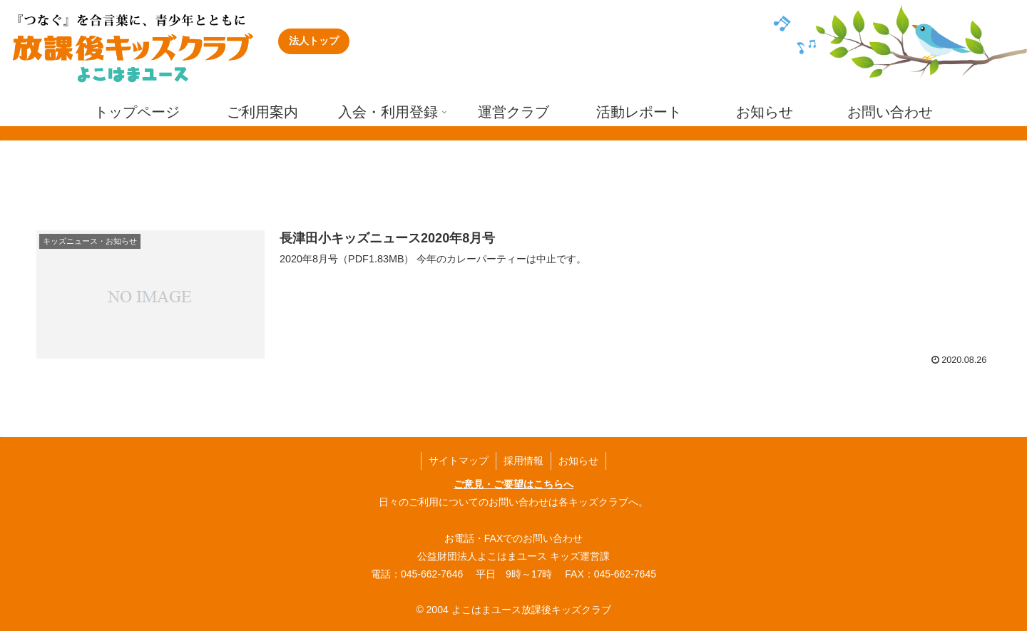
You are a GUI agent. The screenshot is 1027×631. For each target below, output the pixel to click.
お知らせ (578, 460)
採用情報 (523, 460)
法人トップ (314, 40)
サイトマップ (459, 460)
